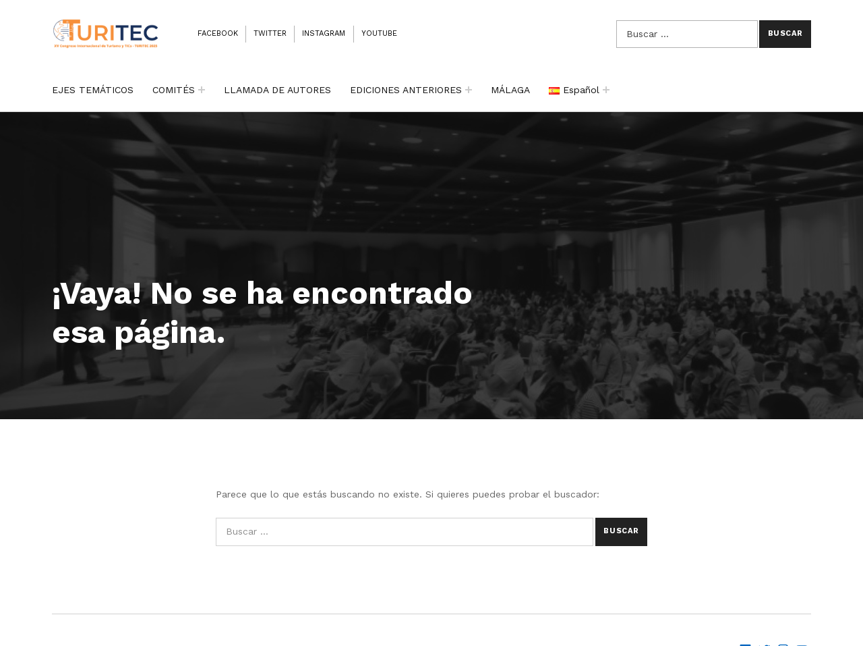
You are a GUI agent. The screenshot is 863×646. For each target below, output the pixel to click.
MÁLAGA (510, 89)
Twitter (270, 33)
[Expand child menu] (201, 89)
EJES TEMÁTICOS (92, 89)
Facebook (218, 33)
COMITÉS (173, 89)
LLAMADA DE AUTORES (277, 89)
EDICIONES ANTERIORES (406, 89)
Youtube (379, 33)
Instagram (323, 33)
